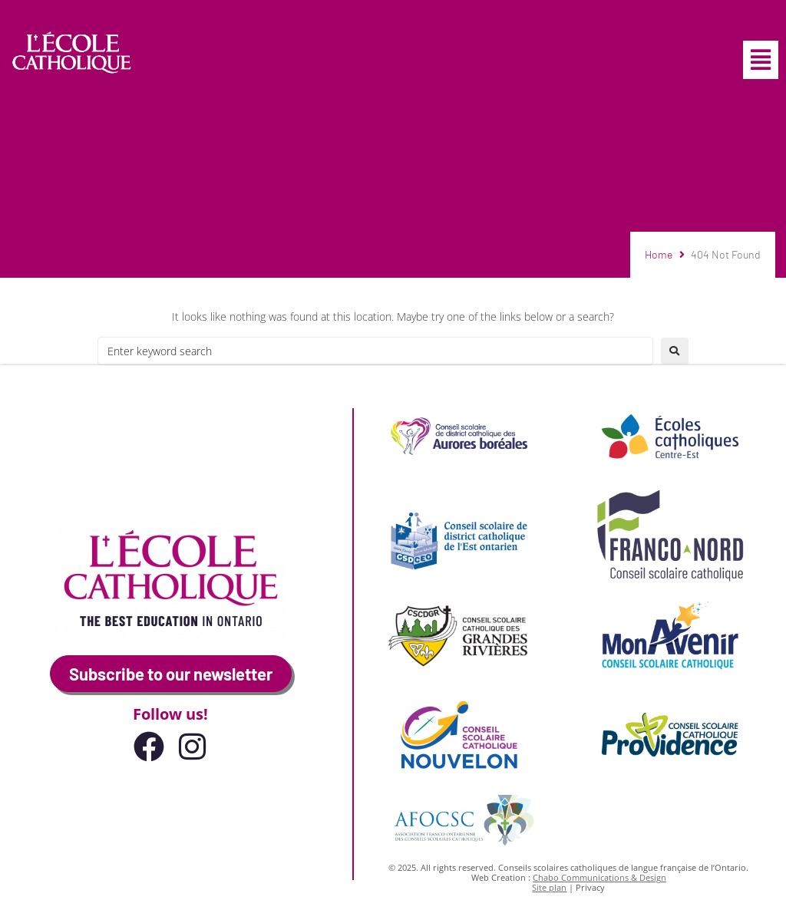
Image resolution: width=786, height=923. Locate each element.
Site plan (549, 887)
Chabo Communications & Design (599, 877)
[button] (760, 60)
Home (658, 254)
